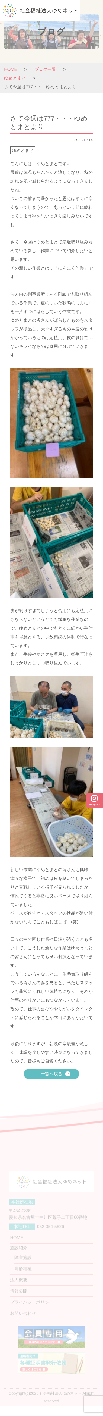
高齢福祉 (23, 1274)
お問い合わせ (23, 1319)
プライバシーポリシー (31, 1308)
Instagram (94, 800)
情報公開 (18, 1297)
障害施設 (23, 1263)
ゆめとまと (23, 150)
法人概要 (18, 1285)
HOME (10, 69)
